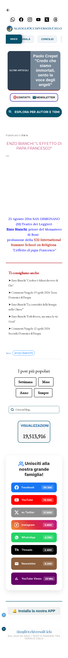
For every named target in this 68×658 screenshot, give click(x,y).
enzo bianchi (23, 353)
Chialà (28, 39)
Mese (46, 382)
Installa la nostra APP (34, 611)
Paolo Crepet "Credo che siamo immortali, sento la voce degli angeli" (45, 70)
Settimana (25, 382)
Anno (24, 392)
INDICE (14, 39)
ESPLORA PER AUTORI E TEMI (34, 112)
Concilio (50, 39)
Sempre (43, 392)
